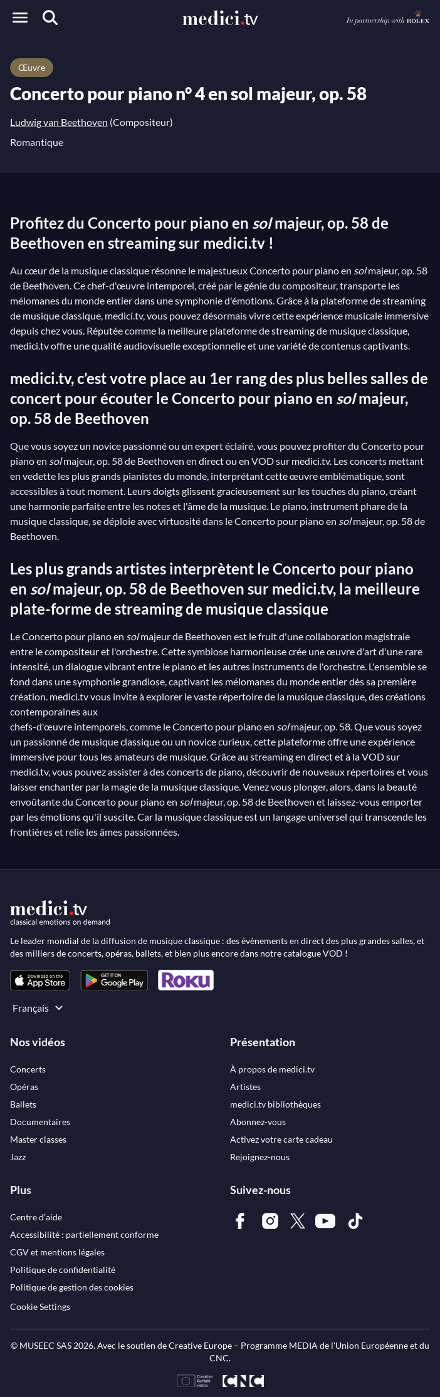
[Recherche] (50, 18)
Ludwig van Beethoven (59, 122)
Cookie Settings (40, 1306)
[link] (40, 980)
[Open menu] (20, 18)
